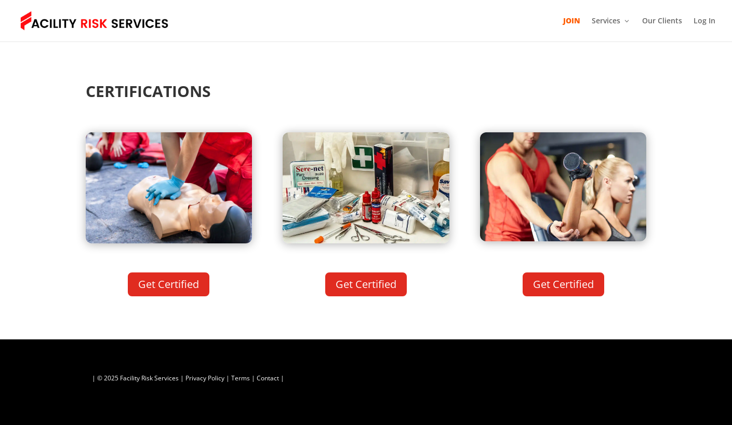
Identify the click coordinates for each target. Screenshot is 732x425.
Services (606, 21)
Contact (268, 378)
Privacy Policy (204, 378)
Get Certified (168, 284)
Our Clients (662, 21)
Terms (240, 378)
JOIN (571, 21)
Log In (704, 21)
